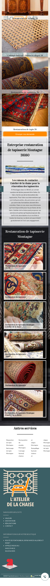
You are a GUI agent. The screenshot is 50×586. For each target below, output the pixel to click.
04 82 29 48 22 (10, 548)
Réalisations (10, 523)
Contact (9, 526)
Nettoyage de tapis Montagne (9, 450)
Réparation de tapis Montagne (9, 442)
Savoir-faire (10, 521)
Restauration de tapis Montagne (46, 448)
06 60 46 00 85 (10, 551)
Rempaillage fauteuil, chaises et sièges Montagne (40, 448)
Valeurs (8, 518)
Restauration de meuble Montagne (21, 444)
